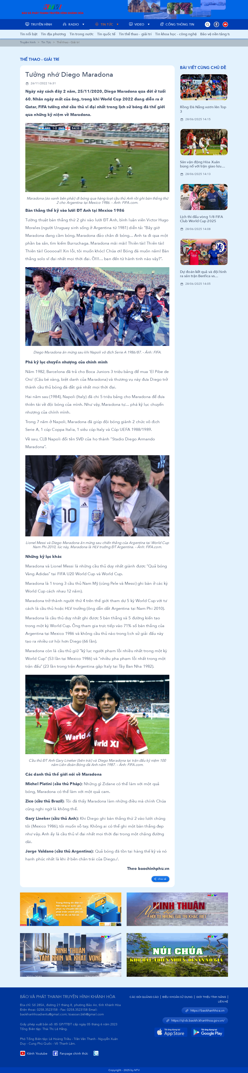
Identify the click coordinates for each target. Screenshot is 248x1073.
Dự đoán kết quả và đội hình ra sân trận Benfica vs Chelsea (203, 274)
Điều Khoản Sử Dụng (177, 997)
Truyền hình (28, 42)
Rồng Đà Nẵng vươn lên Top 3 (203, 109)
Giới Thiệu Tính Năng (211, 997)
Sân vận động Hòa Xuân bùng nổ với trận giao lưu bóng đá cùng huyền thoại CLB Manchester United (201, 164)
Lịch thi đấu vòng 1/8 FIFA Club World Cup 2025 (201, 219)
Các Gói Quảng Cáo (144, 997)
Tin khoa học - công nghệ (175, 34)
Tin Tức (46, 42)
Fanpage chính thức (70, 1053)
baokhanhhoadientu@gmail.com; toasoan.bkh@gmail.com (62, 1014)
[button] (207, 24)
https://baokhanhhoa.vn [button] (204, 1010)
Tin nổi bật (28, 34)
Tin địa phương (53, 34)
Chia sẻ (159, 879)
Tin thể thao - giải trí (135, 34)
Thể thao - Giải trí (39, 59)
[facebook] (160, 878)
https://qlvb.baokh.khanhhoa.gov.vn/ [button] (195, 1020)
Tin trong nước (82, 34)
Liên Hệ (223, 1001)
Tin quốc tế (106, 34)
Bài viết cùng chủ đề (203, 68)
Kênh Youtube (33, 1053)
